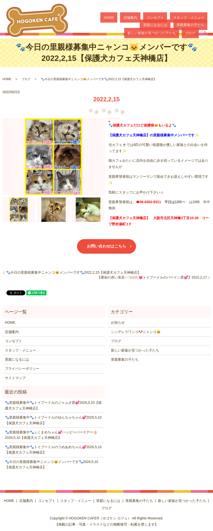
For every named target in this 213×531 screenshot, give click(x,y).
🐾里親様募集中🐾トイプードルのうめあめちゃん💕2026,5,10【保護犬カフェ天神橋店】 (53, 449)
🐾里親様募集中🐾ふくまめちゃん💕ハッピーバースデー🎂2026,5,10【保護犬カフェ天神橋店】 (51, 435)
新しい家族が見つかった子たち (161, 26)
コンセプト (138, 17)
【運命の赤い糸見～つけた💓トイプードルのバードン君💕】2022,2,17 (152, 277)
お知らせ (118, 322)
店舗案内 (120, 17)
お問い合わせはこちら (106, 246)
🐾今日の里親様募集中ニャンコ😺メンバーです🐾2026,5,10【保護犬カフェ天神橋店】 (51, 464)
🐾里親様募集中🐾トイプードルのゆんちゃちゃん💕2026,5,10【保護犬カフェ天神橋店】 (53, 420)
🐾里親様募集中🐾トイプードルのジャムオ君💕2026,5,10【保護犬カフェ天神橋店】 (53, 405)
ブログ (193, 26)
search (205, 26)
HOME (105, 17)
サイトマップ (15, 378)
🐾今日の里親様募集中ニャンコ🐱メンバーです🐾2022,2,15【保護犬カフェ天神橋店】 (73, 272)
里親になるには (195, 17)
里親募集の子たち (121, 26)
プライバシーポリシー (22, 369)
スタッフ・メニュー (165, 17)
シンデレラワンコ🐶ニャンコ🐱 (136, 332)
